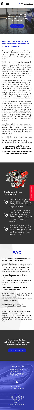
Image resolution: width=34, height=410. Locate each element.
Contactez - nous (17, 350)
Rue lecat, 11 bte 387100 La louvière (17, 375)
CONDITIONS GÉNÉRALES (17, 405)
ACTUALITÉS (17, 401)
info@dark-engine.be (17, 369)
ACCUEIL (17, 395)
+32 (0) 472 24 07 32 (17, 372)
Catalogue (17, 26)
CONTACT (17, 403)
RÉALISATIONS (17, 399)
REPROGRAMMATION (16, 397)
